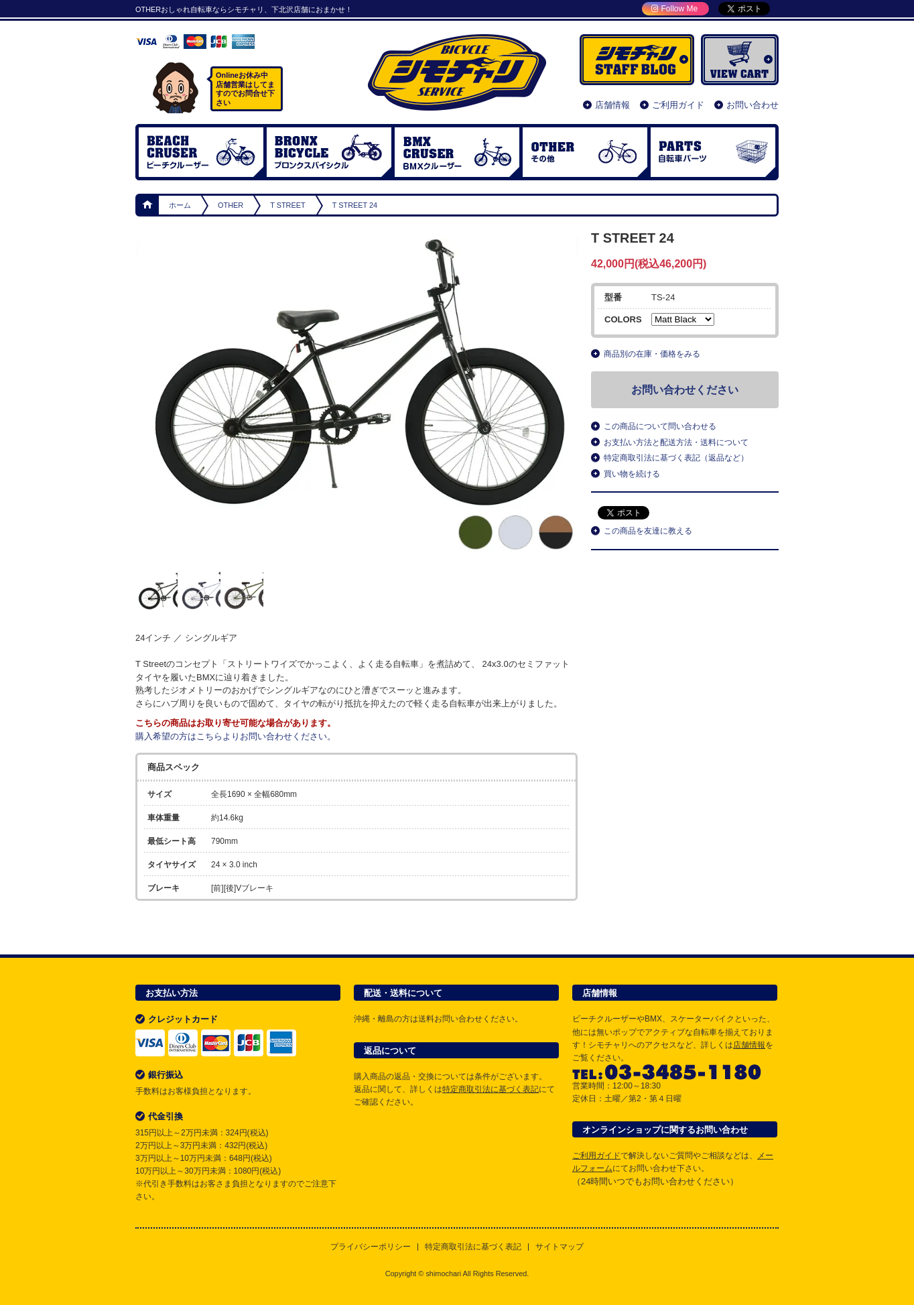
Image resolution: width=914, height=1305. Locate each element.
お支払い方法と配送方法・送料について (676, 442)
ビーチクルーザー (201, 152)
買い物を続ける (632, 474)
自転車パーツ (713, 152)
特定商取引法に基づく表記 (490, 1089)
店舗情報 (612, 105)
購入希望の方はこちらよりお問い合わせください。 (235, 736)
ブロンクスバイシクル (329, 152)
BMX (457, 152)
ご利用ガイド (678, 105)
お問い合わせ (752, 105)
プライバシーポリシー (370, 1247)
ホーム (148, 205)
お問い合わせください (684, 389)
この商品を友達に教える (648, 531)
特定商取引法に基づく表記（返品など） (676, 457)
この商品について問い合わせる (660, 426)
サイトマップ (559, 1247)
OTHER (585, 152)
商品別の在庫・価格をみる (652, 354)
